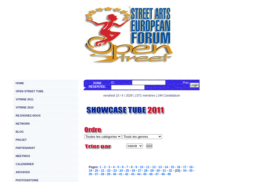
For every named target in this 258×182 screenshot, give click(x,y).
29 (151, 170)
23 (115, 170)
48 (163, 174)
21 (102, 170)
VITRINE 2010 (25, 107)
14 (166, 167)
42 (126, 174)
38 (102, 174)
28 (145, 170)
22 (108, 170)
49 (169, 174)
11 (147, 167)
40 (114, 174)
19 (90, 170)
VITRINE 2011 (25, 99)
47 (156, 174)
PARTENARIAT (25, 147)
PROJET (21, 139)
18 (190, 167)
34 (184, 170)
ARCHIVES (23, 172)
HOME (20, 83)
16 (178, 167)
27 (139, 170)
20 (96, 170)
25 (127, 170)
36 (90, 174)
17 (184, 167)
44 (138, 174)
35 (190, 170)
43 (132, 174)
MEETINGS (23, 155)
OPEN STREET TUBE (30, 91)
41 (120, 174)
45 (144, 174)
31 (164, 170)
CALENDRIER (25, 164)
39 (108, 174)
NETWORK (23, 123)
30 (158, 170)
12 (153, 167)
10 (141, 167)
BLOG (20, 131)
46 (150, 174)
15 (172, 167)
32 (170, 170)
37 (96, 174)
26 (133, 170)
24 (121, 170)
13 (160, 167)
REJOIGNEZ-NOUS (28, 115)
